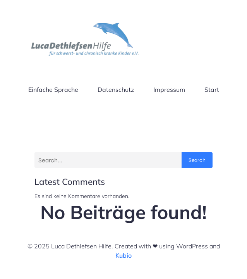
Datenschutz (116, 89)
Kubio (123, 255)
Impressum (169, 89)
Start (211, 89)
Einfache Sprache (53, 89)
